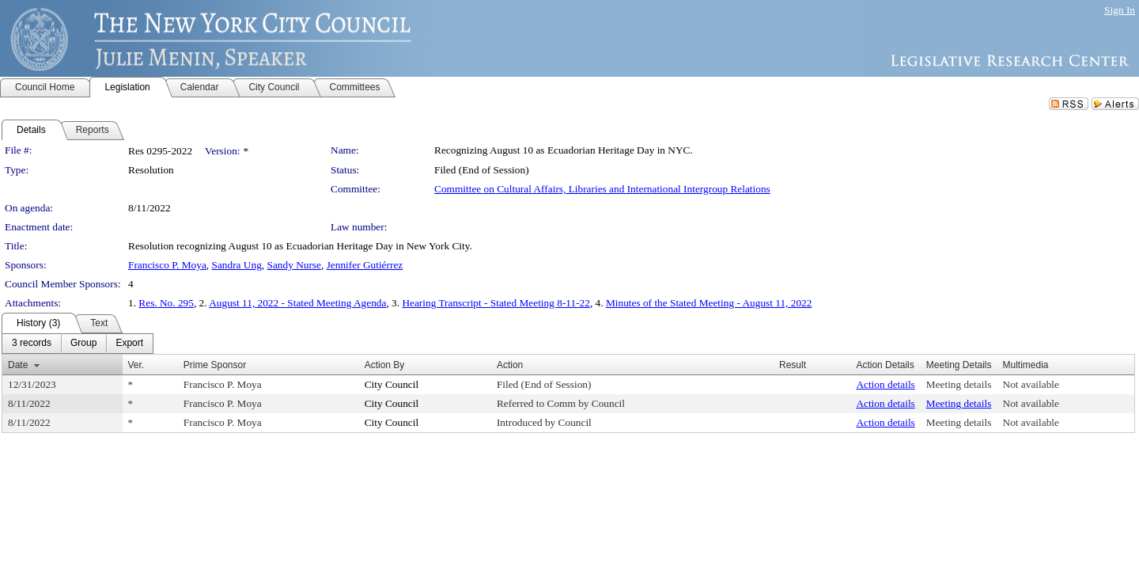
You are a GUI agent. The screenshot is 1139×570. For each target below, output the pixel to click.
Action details (885, 384)
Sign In (1119, 10)
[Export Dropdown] (129, 343)
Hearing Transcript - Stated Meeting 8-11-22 (496, 303)
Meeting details (959, 384)
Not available (1031, 384)
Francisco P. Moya (167, 265)
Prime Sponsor (215, 364)
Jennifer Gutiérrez (365, 265)
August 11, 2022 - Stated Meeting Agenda (297, 303)
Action (510, 364)
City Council (392, 384)
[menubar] (77, 343)
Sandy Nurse (293, 265)
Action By (385, 364)
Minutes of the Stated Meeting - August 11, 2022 (709, 303)
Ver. (136, 364)
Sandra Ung (237, 265)
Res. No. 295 (166, 303)
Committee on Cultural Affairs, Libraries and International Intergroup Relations (602, 189)
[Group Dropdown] (83, 343)
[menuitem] (31, 343)
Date (18, 364)
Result (792, 364)
